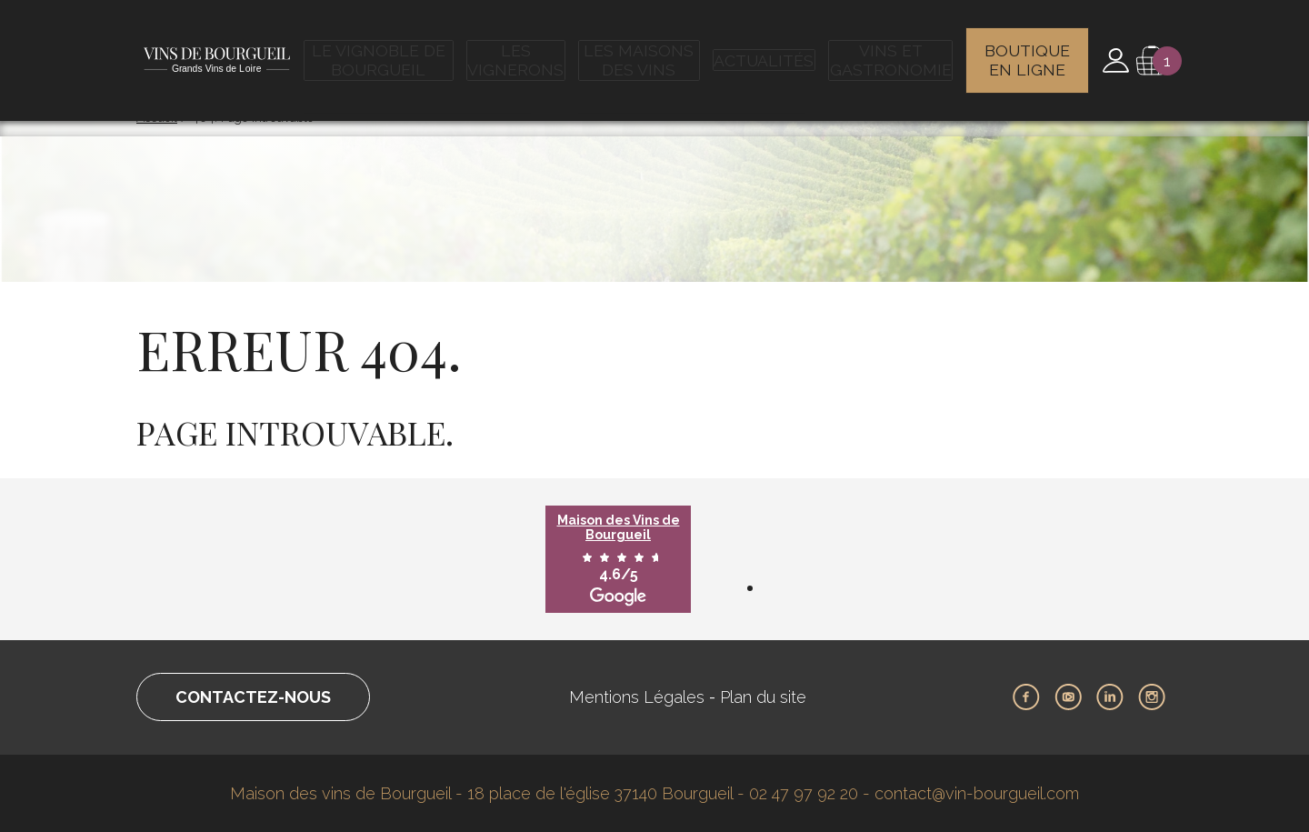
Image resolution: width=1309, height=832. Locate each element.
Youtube (1068, 697)
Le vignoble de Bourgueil (383, 50)
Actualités (766, 50)
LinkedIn (1110, 697)
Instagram (1151, 697)
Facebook (1026, 697)
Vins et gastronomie (889, 50)
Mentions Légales (636, 697)
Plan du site (763, 697)
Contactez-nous (253, 697)
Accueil (156, 117)
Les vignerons (521, 50)
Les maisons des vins (644, 50)
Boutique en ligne (1028, 50)
